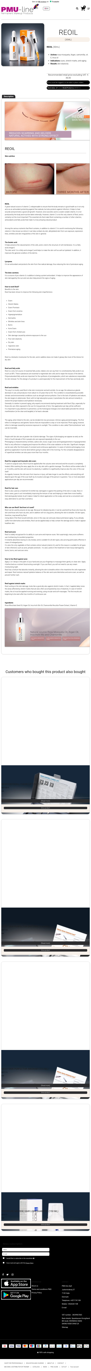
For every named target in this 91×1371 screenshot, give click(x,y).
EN (46, 8)
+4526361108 (73, 1304)
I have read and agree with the (19, 1263)
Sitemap (65, 1327)
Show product (45, 808)
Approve (7, 1267)
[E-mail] (25, 1254)
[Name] (25, 1249)
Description (9, 96)
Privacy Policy (29, 1263)
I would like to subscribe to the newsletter (26, 1258)
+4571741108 (75, 1300)
